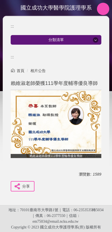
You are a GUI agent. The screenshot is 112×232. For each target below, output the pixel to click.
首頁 (20, 70)
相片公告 (38, 70)
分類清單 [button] (56, 40)
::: (12, 26)
